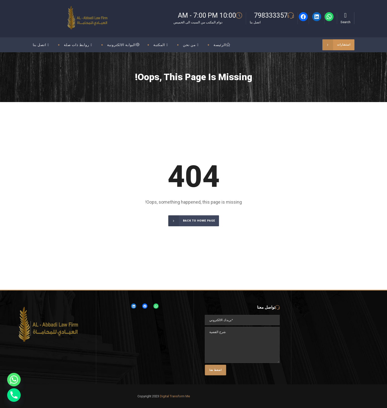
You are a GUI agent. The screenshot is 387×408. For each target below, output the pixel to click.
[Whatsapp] (14, 379)
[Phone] (14, 395)
